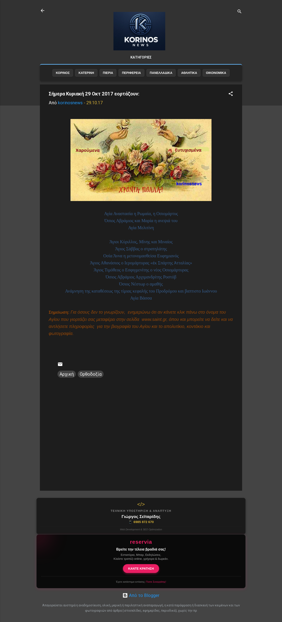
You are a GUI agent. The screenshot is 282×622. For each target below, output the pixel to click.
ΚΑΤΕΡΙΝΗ (86, 76)
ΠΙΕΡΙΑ (108, 76)
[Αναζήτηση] (239, 12)
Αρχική (66, 377)
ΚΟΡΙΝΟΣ (63, 76)
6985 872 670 (141, 522)
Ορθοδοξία (91, 377)
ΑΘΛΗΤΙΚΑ (189, 76)
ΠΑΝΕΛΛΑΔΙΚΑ (161, 76)
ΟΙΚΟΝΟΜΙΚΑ (216, 76)
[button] (230, 98)
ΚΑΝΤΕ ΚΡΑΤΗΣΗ (141, 568)
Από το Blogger (141, 595)
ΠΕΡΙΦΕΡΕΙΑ (131, 76)
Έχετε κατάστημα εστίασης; (141, 581)
